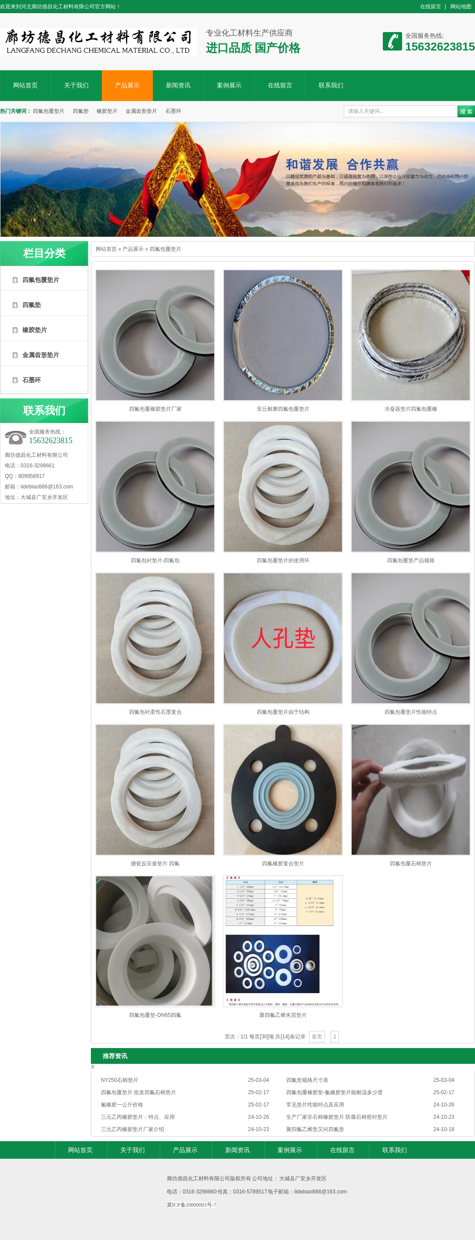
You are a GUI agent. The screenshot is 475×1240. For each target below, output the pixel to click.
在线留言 (430, 7)
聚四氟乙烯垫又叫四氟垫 (315, 1129)
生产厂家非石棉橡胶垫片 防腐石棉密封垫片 (337, 1117)
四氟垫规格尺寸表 (307, 1080)
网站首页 (25, 85)
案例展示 (229, 85)
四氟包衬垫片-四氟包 (155, 560)
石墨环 (173, 111)
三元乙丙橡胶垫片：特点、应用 (138, 1117)
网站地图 (460, 7)
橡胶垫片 (107, 111)
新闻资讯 (178, 85)
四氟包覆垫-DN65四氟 (155, 1015)
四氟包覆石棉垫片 (411, 863)
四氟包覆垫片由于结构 (283, 712)
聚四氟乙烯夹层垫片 (283, 1015)
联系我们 (331, 85)
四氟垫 (81, 111)
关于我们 (76, 85)
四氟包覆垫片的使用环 (283, 560)
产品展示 (127, 85)
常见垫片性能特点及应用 (315, 1105)
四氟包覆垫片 (49, 111)
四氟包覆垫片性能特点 (411, 712)
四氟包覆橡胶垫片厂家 (155, 409)
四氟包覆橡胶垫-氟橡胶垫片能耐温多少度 (334, 1092)
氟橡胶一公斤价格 (122, 1105)
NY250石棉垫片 (119, 1080)
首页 (317, 1037)
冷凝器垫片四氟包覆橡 (411, 409)
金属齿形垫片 (141, 111)
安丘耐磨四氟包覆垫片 (283, 409)
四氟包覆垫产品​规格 (411, 560)
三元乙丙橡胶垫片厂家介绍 (132, 1129)
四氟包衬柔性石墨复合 (155, 712)
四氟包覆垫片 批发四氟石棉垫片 (138, 1092)
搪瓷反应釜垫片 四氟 (155, 863)
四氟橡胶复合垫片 (283, 863)
